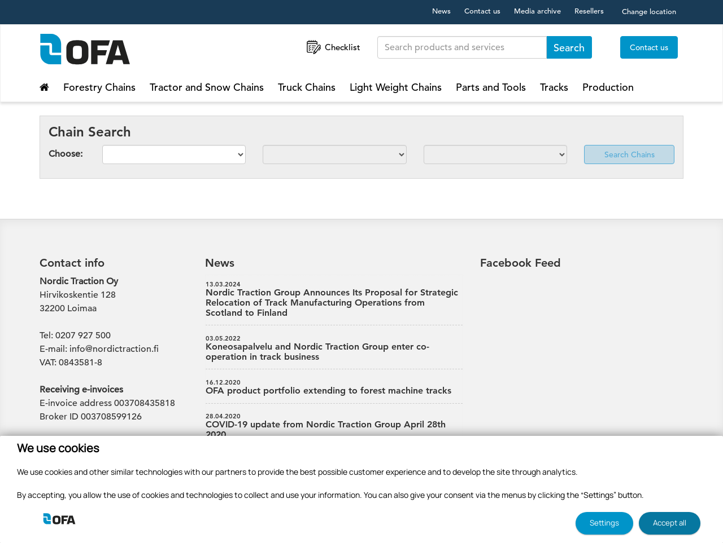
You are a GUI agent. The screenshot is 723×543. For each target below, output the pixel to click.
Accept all (669, 523)
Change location (649, 11)
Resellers (589, 11)
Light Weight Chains (396, 87)
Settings (604, 523)
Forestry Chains (99, 87)
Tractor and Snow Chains (207, 87)
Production (608, 87)
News (441, 11)
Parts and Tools (491, 87)
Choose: (65, 154)
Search (569, 47)
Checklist (332, 47)
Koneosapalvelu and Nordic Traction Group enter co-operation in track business (334, 348)
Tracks (554, 87)
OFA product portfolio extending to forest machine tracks (334, 387)
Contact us (482, 11)
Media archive (537, 11)
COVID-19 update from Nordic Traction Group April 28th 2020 (334, 426)
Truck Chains (307, 87)
